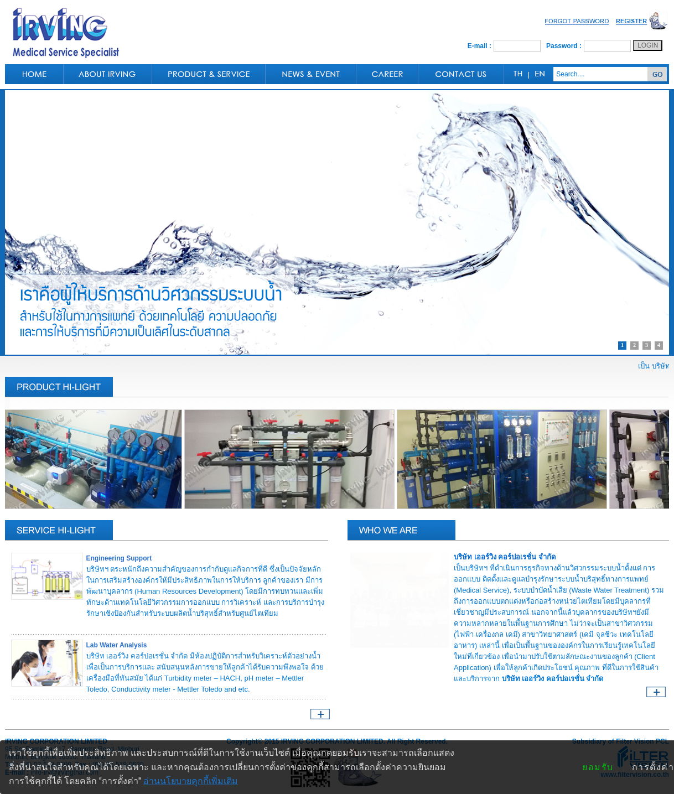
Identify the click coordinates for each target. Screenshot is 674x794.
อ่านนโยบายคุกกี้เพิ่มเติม (190, 781)
